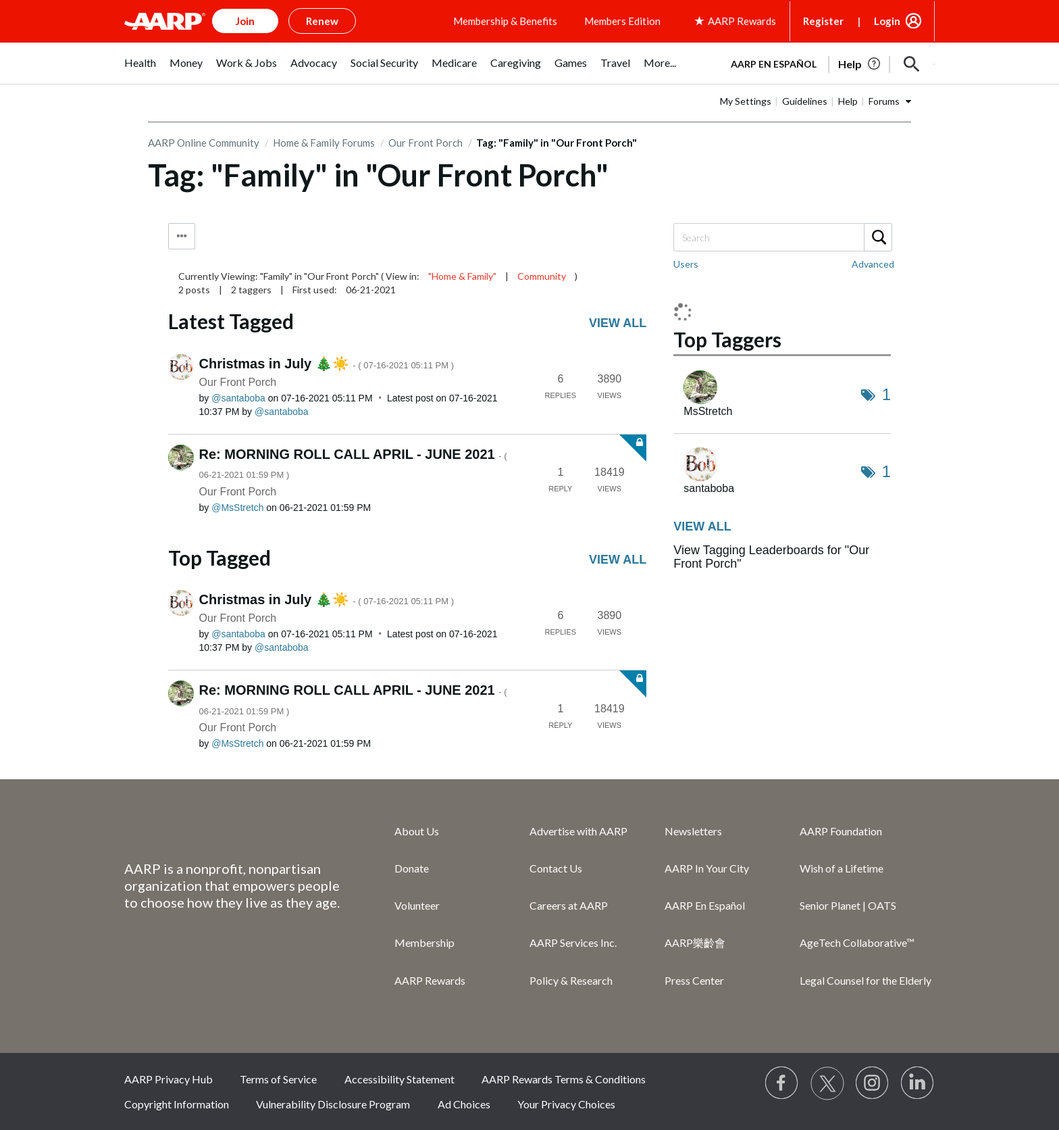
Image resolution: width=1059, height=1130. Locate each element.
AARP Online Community (203, 143)
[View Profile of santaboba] (238, 398)
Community (541, 276)
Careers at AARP (569, 905)
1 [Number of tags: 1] (886, 394)
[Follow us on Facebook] (782, 1083)
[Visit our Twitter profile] (827, 1083)
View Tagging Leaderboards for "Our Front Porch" (771, 556)
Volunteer (417, 905)
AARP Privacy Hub (168, 1079)
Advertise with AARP (578, 831)
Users (685, 264)
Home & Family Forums (324, 143)
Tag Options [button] (181, 236)
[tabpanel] (827, 63)
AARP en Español (774, 64)
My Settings (745, 101)
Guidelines (804, 101)
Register (823, 21)
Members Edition (622, 21)
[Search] (782, 237)
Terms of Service (278, 1079)
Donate (411, 868)
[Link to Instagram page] (872, 1083)
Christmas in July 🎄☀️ (327, 363)
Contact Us (556, 868)
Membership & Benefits (505, 21)
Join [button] (245, 21)
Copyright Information (176, 1104)
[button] (911, 64)
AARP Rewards (429, 980)
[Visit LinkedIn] (918, 1083)
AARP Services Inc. (573, 942)
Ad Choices (464, 1104)
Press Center (694, 980)
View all (617, 323)
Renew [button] (322, 21)
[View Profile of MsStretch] (237, 507)
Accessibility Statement (399, 1079)
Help (848, 101)
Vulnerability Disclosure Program (333, 1104)
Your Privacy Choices (566, 1104)
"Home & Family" (462, 276)
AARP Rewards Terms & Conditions (564, 1079)
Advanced (873, 264)
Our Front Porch (425, 143)
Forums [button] (884, 101)
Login (887, 21)
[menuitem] (140, 70)
